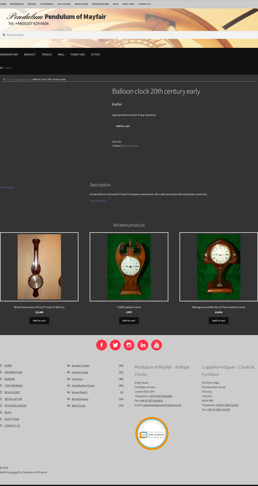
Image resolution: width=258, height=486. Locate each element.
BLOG (115, 4)
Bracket (30, 56)
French (47, 56)
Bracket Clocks (80, 366)
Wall (61, 56)
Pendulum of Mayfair (86, 17)
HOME (8, 366)
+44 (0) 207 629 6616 (151, 401)
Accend (14, 473)
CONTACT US (144, 4)
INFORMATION (17, 4)
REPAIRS (32, 4)
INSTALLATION (81, 4)
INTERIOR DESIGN (100, 4)
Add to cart (123, 127)
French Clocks (80, 373)
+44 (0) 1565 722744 (218, 410)
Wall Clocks (78, 406)
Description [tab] (7, 188)
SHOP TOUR (128, 4)
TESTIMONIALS (47, 4)
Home (10, 80)
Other (95, 56)
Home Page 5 (79, 393)
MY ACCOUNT (64, 4)
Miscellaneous (23, 80)
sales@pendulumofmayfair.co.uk (162, 406)
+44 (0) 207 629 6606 (160, 397)
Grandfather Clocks (83, 386)
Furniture (78, 56)
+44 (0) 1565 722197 (227, 406)
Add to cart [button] (39, 321)
